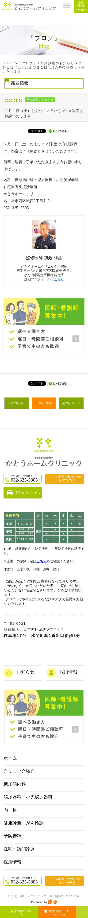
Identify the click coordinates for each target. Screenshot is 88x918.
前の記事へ (19, 403)
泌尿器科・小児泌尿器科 (28, 797)
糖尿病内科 (15, 784)
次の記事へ (70, 403)
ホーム (10, 758)
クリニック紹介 (19, 770)
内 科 (10, 809)
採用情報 (12, 862)
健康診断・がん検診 (24, 823)
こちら (59, 279)
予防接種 (12, 835)
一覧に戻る (44, 403)
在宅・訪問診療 (19, 848)
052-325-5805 (25, 478)
